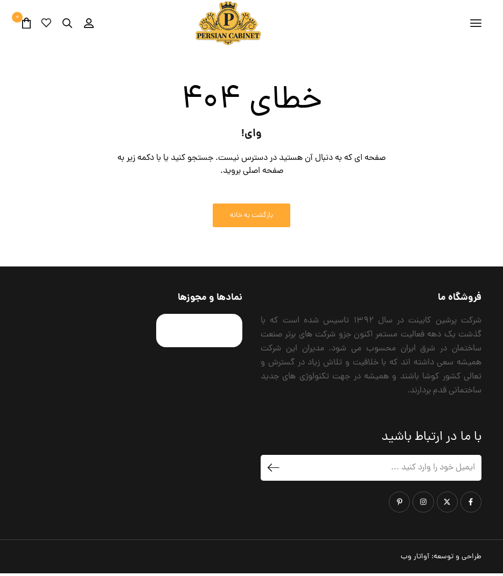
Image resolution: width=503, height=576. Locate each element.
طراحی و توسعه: (441, 559)
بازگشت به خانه (251, 218)
